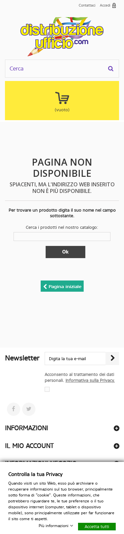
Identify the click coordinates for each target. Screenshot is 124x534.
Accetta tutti (97, 526)
